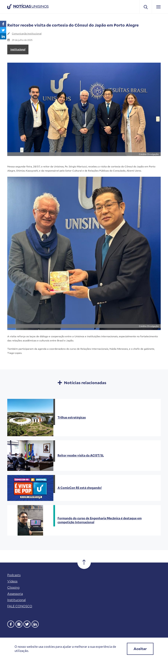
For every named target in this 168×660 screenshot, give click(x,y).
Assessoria (15, 594)
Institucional (17, 49)
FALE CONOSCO (19, 606)
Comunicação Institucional (27, 33)
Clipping (13, 587)
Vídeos (12, 581)
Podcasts (14, 575)
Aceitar (140, 648)
